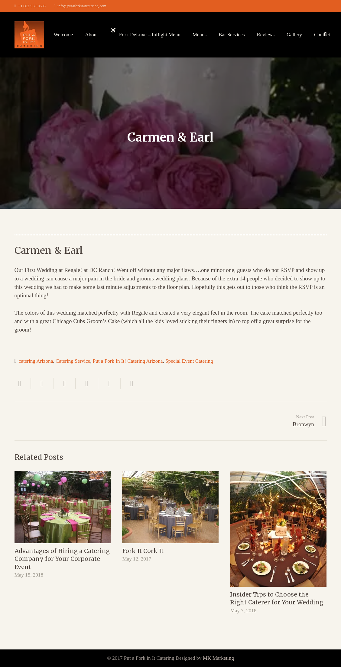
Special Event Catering (189, 361)
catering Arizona (36, 361)
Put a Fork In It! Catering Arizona (128, 361)
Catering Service (73, 361)
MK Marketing (218, 658)
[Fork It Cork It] (170, 507)
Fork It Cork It (143, 550)
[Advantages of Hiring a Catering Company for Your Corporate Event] (63, 507)
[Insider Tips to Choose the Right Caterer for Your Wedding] (278, 529)
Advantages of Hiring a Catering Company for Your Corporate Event (62, 559)
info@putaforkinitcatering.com (81, 6)
